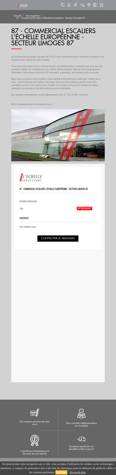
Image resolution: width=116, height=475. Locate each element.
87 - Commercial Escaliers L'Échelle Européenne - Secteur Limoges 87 (54, 189)
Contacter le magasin (58, 238)
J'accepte (61, 472)
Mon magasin (88, 5)
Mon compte (69, 5)
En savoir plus (78, 472)
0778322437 (84, 208)
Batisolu (75, 5)
